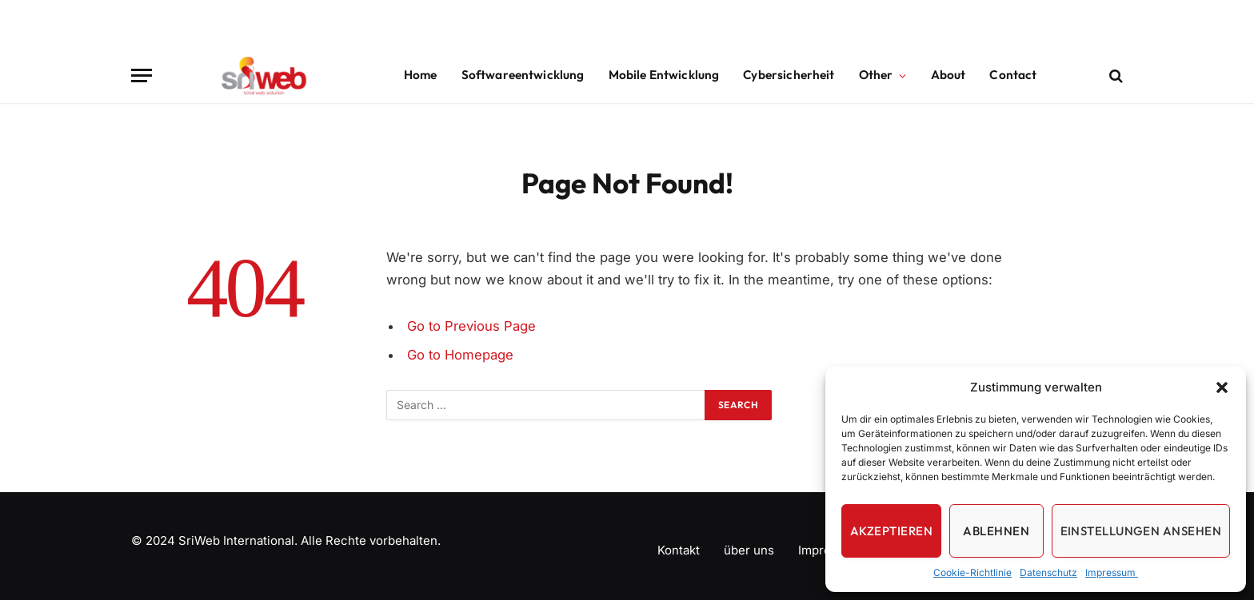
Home (420, 74)
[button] (1222, 387)
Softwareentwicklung (523, 74)
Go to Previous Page (471, 326)
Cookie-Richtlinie (972, 572)
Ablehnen (996, 530)
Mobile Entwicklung (664, 74)
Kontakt (678, 550)
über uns (749, 550)
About (948, 74)
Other (876, 74)
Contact (1012, 74)
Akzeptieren (891, 530)
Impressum (1111, 572)
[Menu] (141, 75)
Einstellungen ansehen (1140, 530)
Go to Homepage (460, 355)
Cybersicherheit (788, 74)
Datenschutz (1048, 572)
